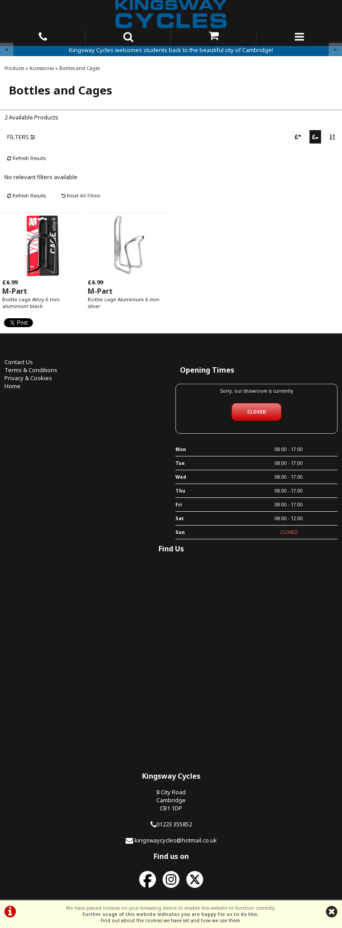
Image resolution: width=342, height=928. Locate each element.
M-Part (14, 291)
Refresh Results (26, 158)
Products (14, 68)
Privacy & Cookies (28, 378)
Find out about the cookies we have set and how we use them (170, 920)
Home (12, 386)
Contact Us (18, 362)
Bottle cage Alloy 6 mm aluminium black (31, 302)
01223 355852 (174, 824)
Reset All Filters (80, 196)
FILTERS (21, 137)
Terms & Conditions (30, 370)
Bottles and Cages (79, 68)
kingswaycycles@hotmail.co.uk (175, 840)
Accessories (41, 68)
